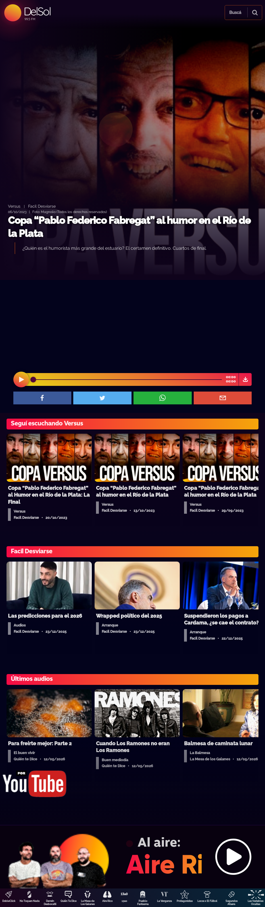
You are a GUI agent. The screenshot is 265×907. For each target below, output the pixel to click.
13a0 (124, 901)
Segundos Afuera (231, 903)
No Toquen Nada (29, 901)
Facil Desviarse (42, 206)
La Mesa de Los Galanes (88, 903)
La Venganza (164, 901)
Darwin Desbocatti (50, 903)
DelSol (37, 11)
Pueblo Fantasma (143, 903)
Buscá (235, 12)
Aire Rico (107, 901)
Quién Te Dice (68, 901)
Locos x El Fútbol (207, 901)
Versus (14, 206)
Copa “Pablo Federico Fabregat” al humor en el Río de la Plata (129, 226)
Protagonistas (185, 901)
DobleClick (8, 901)
